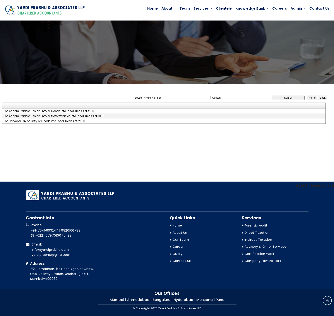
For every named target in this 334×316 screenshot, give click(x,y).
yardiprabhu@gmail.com (52, 254)
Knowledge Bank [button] (250, 8)
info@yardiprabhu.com (50, 249)
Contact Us (319, 8)
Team (185, 8)
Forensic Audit (256, 225)
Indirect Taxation (258, 239)
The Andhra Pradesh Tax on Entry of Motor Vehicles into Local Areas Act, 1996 (53, 116)
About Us (180, 232)
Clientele (224, 8)
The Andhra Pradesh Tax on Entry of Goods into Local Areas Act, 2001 (48, 111)
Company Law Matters (263, 261)
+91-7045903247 (44, 230)
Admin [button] (297, 8)
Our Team (181, 239)
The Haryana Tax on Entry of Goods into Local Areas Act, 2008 (44, 121)
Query (178, 254)
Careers (279, 8)
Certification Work (259, 254)
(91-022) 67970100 (46, 235)
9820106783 (70, 230)
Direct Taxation (257, 232)
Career (178, 246)
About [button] (167, 8)
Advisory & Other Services (266, 246)
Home (152, 8)
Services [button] (202, 8)
